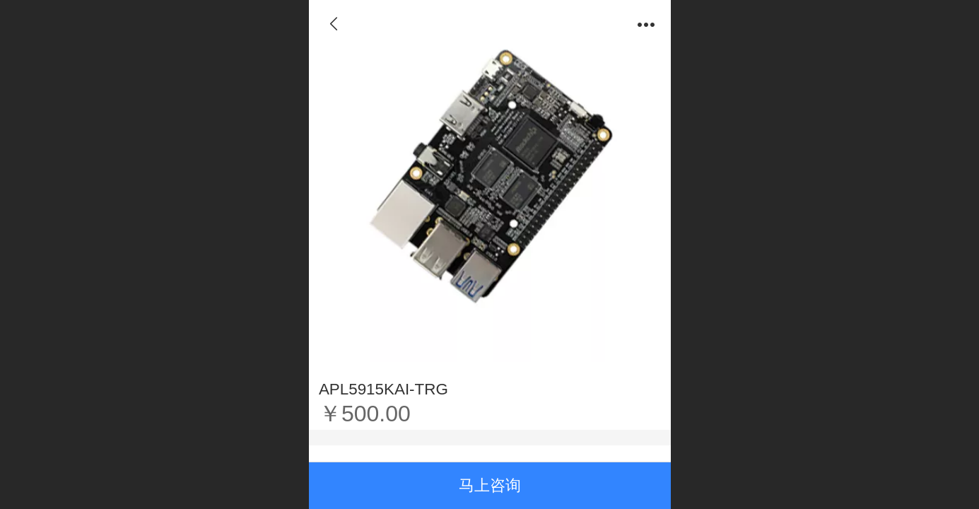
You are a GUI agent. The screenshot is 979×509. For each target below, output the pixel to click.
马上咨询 (490, 485)
